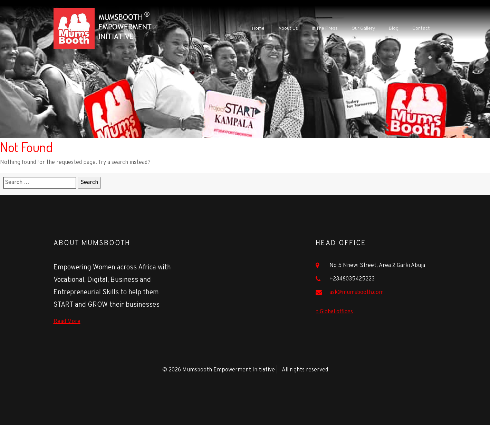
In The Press (325, 28)
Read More (67, 321)
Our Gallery (363, 28)
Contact (421, 28)
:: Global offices (334, 311)
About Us (288, 28)
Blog (393, 28)
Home (258, 28)
